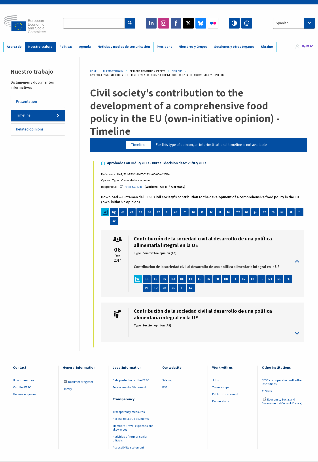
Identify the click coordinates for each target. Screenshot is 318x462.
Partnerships (220, 402)
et (158, 212)
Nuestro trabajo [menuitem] (40, 46)
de (149, 212)
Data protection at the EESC (131, 380)
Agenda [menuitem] (85, 46)
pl (255, 212)
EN (209, 279)
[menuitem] (304, 47)
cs (132, 212)
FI (182, 288)
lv (211, 212)
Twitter (188, 23)
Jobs (215, 380)
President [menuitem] (164, 46)
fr (185, 212)
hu (229, 212)
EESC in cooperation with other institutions (282, 382)
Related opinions (30, 129)
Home (93, 71)
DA (173, 279)
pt (264, 212)
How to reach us (23, 380)
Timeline (23, 115)
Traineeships (220, 387)
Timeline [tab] (138, 145)
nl (247, 212)
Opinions (177, 71)
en (176, 212)
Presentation (26, 101)
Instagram (163, 23)
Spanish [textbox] (282, 23)
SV (191, 288)
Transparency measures (129, 412)
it (202, 212)
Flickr (213, 23)
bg (114, 212)
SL (173, 288)
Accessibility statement (128, 448)
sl (291, 212)
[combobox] (294, 23)
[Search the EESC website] (94, 23)
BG (147, 279)
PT (147, 288)
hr (193, 212)
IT (235, 279)
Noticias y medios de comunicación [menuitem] (124, 46)
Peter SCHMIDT (132, 187)
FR (218, 279)
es (123, 212)
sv (114, 221)
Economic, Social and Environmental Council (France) (282, 402)
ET (191, 279)
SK (165, 288)
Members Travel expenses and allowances (133, 428)
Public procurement (225, 395)
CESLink (267, 391)
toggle (216, 262)
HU (262, 279)
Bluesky (200, 23)
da (141, 212)
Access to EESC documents (131, 419)
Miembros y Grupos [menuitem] (193, 46)
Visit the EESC (22, 387)
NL (279, 279)
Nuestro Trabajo (113, 71)
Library (67, 389)
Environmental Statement (129, 387)
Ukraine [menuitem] (267, 46)
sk (282, 212)
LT (253, 279)
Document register (78, 382)
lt (220, 212)
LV (244, 279)
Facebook (176, 23)
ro (273, 212)
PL (288, 279)
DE (182, 279)
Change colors (246, 23)
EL (200, 279)
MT (271, 279)
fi (300, 212)
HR (227, 279)
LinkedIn (151, 23)
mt (238, 212)
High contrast (234, 23)
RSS (165, 387)
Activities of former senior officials (130, 439)
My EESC (307, 46)
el (167, 212)
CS (165, 279)
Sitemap (167, 380)
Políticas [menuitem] (65, 46)
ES (155, 279)
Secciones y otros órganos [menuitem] (234, 46)
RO (156, 288)
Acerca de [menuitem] (14, 46)
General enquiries (24, 395)
